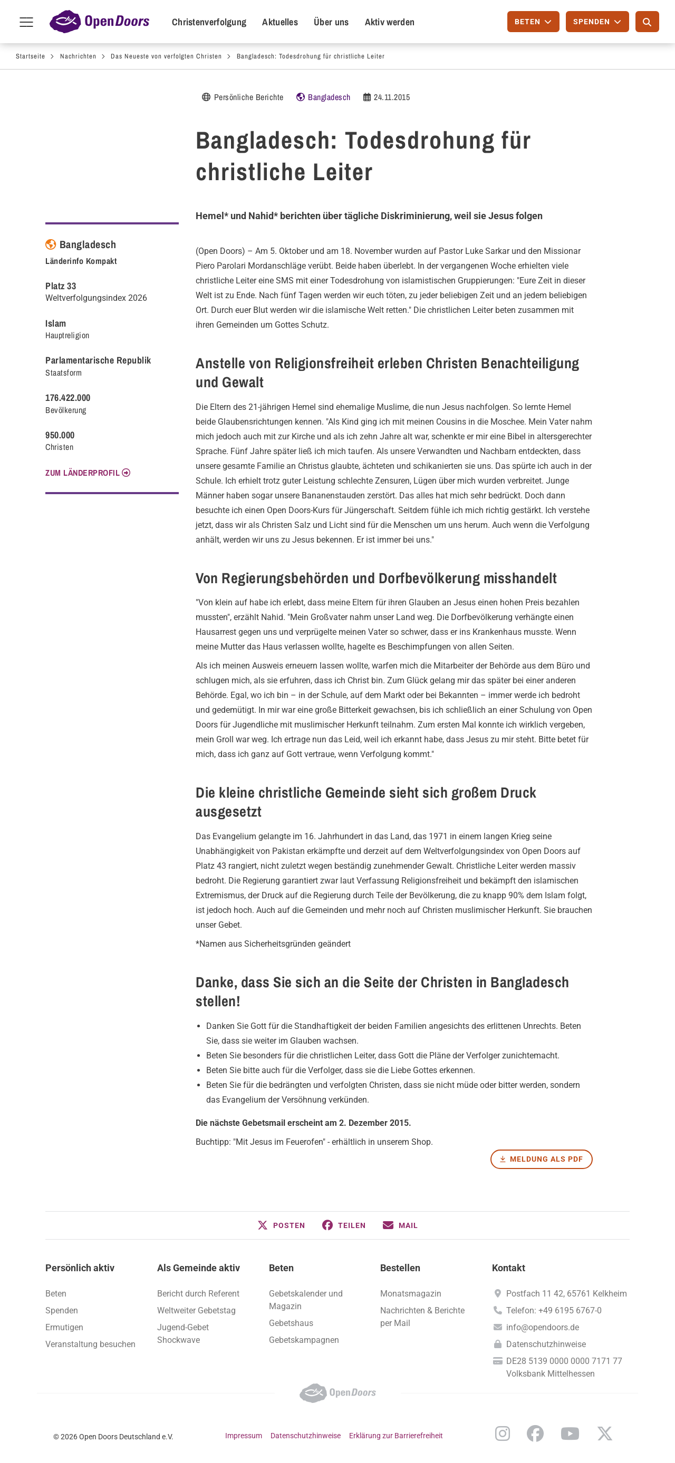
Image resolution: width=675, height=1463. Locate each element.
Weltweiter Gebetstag (196, 1310)
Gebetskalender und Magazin (306, 1300)
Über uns (331, 21)
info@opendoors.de (542, 1327)
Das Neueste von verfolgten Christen (166, 56)
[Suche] (647, 21)
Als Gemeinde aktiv (198, 1267)
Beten (281, 1267)
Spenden (61, 1310)
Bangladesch (329, 97)
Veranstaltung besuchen (90, 1344)
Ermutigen (64, 1327)
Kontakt (508, 1267)
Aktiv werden (390, 21)
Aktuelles (280, 21)
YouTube (570, 1433)
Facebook (535, 1433)
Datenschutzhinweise (546, 1344)
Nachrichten (78, 56)
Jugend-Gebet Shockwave (183, 1333)
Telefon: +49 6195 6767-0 (554, 1310)
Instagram (502, 1433)
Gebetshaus (291, 1323)
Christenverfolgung (209, 21)
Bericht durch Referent (198, 1294)
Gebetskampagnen (304, 1340)
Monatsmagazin (410, 1294)
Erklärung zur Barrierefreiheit (396, 1435)
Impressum (243, 1435)
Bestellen (400, 1267)
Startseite (30, 56)
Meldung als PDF (546, 1159)
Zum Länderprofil (82, 472)
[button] (281, 1225)
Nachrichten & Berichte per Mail (422, 1316)
